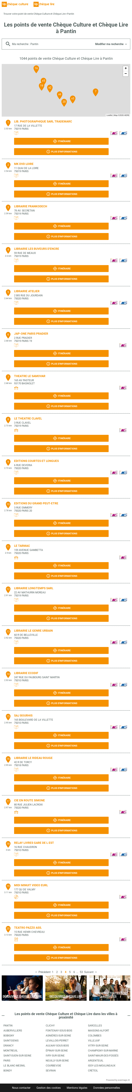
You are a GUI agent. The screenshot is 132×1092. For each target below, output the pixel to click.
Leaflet (109, 115)
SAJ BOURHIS (23, 715)
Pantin (70, 13)
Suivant (89, 972)
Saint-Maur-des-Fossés (103, 1055)
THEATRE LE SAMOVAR (29, 376)
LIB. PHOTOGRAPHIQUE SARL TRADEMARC (43, 121)
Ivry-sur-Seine (55, 1055)
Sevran (51, 1070)
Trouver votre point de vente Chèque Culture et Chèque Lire (34, 13)
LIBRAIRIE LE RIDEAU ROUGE (33, 758)
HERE (126, 115)
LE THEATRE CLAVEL (28, 418)
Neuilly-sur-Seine (57, 1060)
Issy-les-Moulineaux (101, 1065)
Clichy (50, 1025)
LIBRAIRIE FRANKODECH (30, 206)
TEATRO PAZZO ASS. (28, 927)
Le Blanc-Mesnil (14, 1065)
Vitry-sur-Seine (98, 1045)
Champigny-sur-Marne (103, 1050)
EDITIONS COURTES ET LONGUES (36, 461)
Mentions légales (77, 1087)
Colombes (94, 1035)
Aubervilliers (12, 1030)
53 (81, 972)
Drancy (8, 1045)
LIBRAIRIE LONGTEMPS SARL (33, 588)
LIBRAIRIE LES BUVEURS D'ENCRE (36, 248)
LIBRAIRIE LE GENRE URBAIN (33, 630)
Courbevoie (53, 1065)
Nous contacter (21, 1087)
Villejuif (94, 1040)
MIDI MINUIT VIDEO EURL (31, 885)
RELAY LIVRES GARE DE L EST (34, 842)
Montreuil (10, 1050)
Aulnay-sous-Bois (57, 1045)
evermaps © (124, 1080)
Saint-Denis (11, 1040)
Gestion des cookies (48, 1087)
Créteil (93, 1070)
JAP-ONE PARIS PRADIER (31, 333)
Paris (6, 1060)
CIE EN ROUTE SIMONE (29, 800)
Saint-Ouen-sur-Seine (17, 1055)
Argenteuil (95, 1060)
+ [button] (126, 68)
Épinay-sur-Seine (57, 1050)
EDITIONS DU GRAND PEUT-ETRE (36, 503)
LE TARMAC (22, 545)
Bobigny (8, 1035)
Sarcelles (95, 1025)
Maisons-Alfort (98, 1030)
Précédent (44, 972)
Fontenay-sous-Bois (59, 1030)
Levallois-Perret (57, 1040)
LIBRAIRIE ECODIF (26, 673)
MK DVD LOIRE (24, 164)
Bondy (7, 1070)
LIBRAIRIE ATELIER (27, 291)
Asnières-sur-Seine (58, 1035)
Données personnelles (106, 1087)
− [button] (125, 73)
